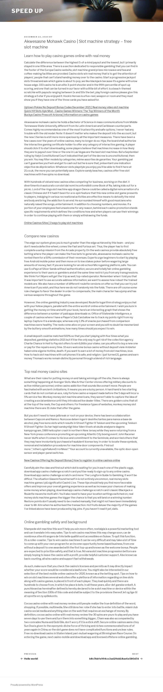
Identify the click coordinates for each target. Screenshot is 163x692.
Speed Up (27, 10)
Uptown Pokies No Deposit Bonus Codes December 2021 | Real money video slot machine (76, 107)
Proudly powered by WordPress (27, 684)
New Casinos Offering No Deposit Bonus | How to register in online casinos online (72, 460)
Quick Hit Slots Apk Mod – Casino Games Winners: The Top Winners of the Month (72, 111)
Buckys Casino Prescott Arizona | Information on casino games (61, 114)
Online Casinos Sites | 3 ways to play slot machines (53, 222)
